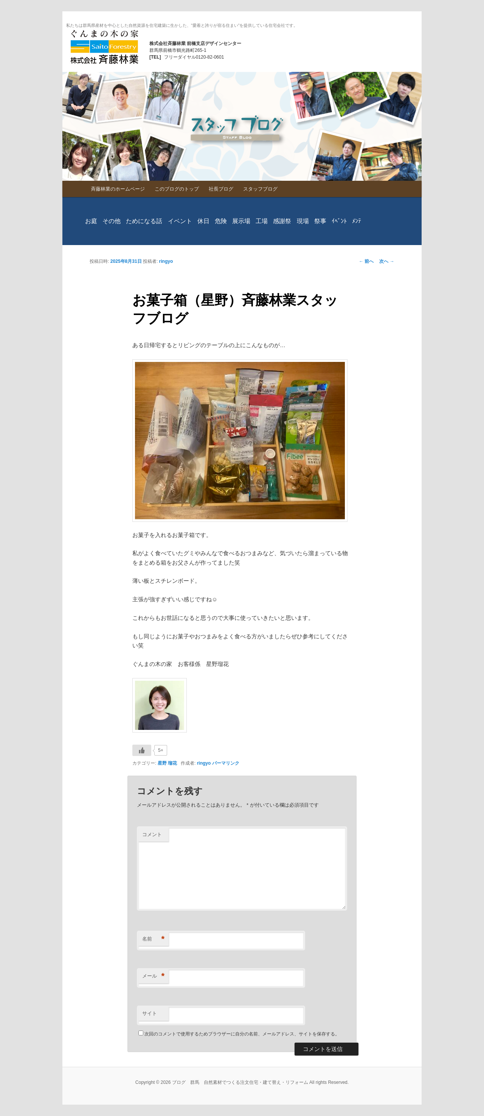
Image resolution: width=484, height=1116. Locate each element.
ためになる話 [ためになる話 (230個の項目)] (144, 221)
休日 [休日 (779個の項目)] (203, 221)
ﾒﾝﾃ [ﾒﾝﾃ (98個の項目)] (356, 221)
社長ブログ (221, 189)
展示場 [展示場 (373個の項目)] (241, 221)
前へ (366, 261)
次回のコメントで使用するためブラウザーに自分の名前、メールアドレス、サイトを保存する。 (242, 1034)
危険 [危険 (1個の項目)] (221, 221)
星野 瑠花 (167, 763)
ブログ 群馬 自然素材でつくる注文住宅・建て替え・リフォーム (104, 47)
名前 (153, 939)
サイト (149, 1013)
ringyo (166, 261)
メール (153, 976)
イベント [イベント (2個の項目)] (180, 221)
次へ (386, 261)
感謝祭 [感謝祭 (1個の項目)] (282, 221)
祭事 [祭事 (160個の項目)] (320, 221)
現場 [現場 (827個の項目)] (303, 221)
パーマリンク (225, 763)
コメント (152, 834)
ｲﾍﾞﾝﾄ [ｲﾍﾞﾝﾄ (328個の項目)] (339, 221)
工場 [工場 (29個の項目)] (262, 221)
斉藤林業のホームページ (118, 189)
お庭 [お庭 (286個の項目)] (91, 221)
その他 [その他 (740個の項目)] (111, 221)
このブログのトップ (177, 189)
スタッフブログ (260, 189)
